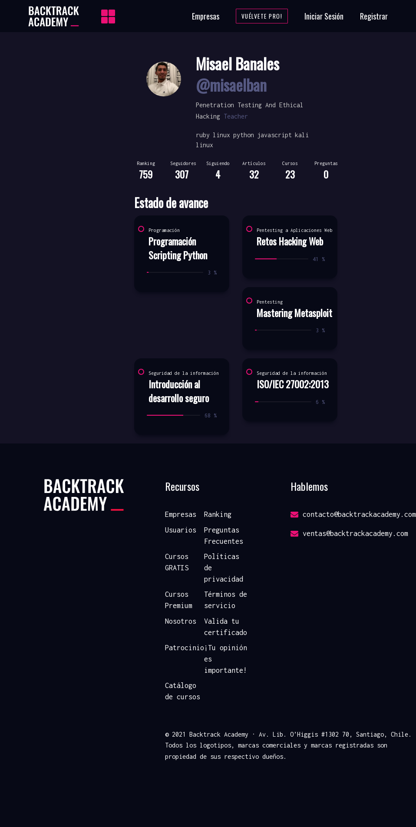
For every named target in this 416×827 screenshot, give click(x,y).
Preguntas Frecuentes (223, 535)
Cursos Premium (178, 599)
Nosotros (180, 621)
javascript (274, 135)
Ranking (217, 514)
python (243, 135)
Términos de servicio (225, 599)
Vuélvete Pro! (262, 16)
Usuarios (180, 530)
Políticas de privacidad (223, 567)
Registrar (374, 16)
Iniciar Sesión (323, 16)
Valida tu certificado (225, 626)
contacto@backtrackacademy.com (353, 514)
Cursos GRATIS (176, 562)
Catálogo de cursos (182, 691)
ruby (203, 135)
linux (221, 135)
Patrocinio (184, 648)
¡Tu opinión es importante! (225, 659)
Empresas (205, 16)
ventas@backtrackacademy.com (349, 533)
